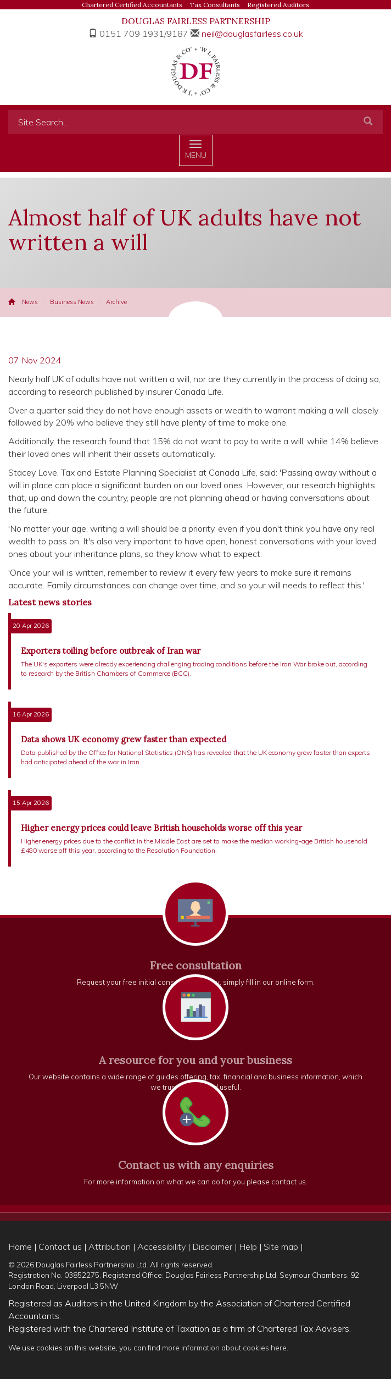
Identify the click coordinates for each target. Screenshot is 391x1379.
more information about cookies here (224, 1347)
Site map (281, 1246)
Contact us (60, 1246)
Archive (116, 302)
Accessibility (161, 1246)
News (30, 302)
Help (248, 1246)
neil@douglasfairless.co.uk (252, 33)
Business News (72, 302)
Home (20, 1246)
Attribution (109, 1246)
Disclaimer (212, 1246)
